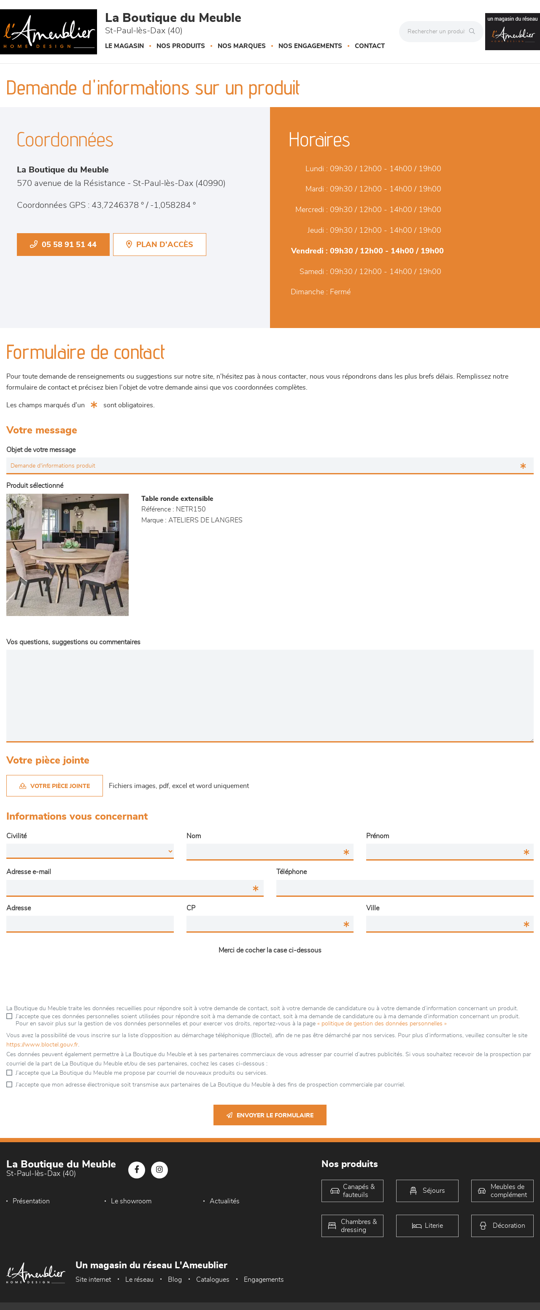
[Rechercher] (474, 31)
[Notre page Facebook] (136, 1170)
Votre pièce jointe (54, 786)
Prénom (377, 836)
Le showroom (131, 1201)
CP (190, 908)
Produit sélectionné (34, 485)
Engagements (264, 1279)
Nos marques (242, 46)
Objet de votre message (41, 450)
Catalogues (213, 1279)
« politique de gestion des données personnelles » (382, 1024)
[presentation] (270, 974)
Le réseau (139, 1279)
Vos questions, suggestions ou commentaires (73, 642)
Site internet (93, 1279)
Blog (175, 1279)
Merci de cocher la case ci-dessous (270, 950)
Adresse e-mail (28, 872)
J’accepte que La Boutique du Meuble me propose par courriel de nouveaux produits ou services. (141, 1073)
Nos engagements (310, 46)
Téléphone (291, 872)
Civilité (16, 836)
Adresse (18, 908)
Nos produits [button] (181, 46)
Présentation (31, 1201)
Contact (370, 46)
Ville (372, 908)
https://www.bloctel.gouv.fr (42, 1045)
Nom (193, 836)
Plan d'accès (159, 244)
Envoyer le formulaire (270, 1115)
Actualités (225, 1201)
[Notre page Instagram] (159, 1170)
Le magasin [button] (124, 46)
